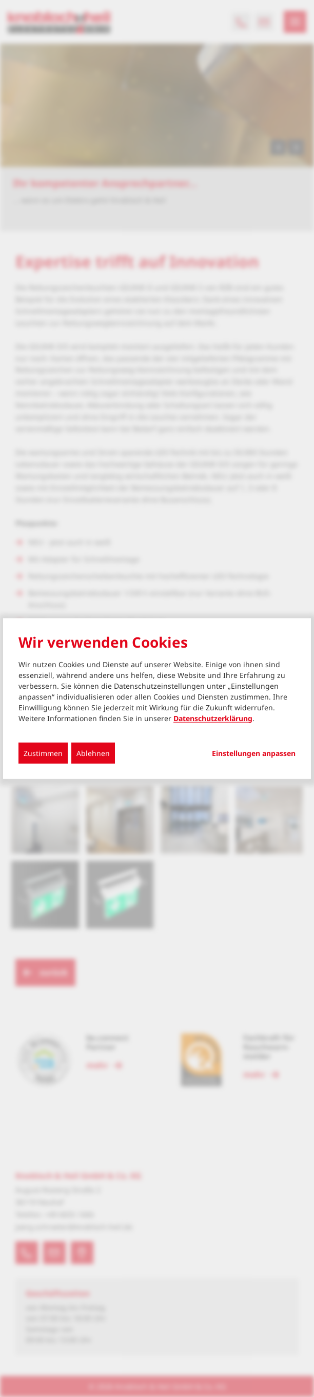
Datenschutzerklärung (212, 718)
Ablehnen (93, 753)
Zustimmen (43, 753)
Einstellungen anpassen (254, 753)
